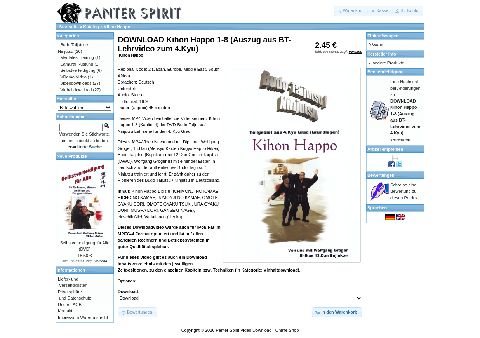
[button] (351, 11)
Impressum (68, 317)
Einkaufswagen (382, 35)
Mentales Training (77, 57)
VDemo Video (73, 77)
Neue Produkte (72, 156)
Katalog (91, 26)
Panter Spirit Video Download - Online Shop (257, 330)
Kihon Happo (117, 26)
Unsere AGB (70, 304)
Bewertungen (381, 175)
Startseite (68, 26)
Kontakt (65, 310)
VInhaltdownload (76, 89)
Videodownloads (76, 83)
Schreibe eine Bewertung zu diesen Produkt (404, 191)
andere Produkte (388, 63)
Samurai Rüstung (76, 64)
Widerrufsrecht (94, 317)
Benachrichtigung (385, 72)
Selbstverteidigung (78, 70)
